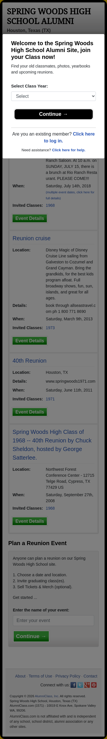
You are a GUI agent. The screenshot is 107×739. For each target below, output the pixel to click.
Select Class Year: (29, 86)
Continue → (53, 114)
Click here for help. (68, 150)
